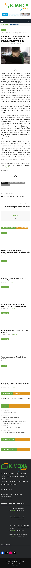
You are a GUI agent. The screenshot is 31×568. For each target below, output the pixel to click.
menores (17, 182)
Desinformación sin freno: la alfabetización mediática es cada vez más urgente (15, 252)
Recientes (4, 504)
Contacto (9, 560)
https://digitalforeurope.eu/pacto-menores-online (14, 167)
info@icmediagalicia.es (8, 498)
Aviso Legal (21, 561)
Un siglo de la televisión (16, 24)
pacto (23, 182)
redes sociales (5, 185)
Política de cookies (18, 560)
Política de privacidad (11, 561)
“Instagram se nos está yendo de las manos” (13, 358)
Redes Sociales (5, 287)
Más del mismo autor (22, 227)
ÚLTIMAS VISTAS (7, 393)
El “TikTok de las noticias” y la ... (13, 197)
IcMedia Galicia (13, 564)
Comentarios (21, 504)
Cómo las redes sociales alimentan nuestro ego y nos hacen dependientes (14, 305)
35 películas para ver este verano (17, 207)
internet (11, 182)
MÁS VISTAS (17, 393)
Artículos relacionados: (8, 227)
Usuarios (4, 233)
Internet (4, 29)
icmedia (4, 43)
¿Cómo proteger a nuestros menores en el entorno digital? (15, 279)
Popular (12, 504)
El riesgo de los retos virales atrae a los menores (14, 331)
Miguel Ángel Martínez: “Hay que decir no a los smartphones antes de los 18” (19, 527)
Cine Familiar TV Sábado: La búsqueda (12, 398)
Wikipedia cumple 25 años (17, 517)
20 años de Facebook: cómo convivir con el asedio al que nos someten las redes (15, 384)
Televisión (4, 260)
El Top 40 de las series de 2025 (18, 534)
